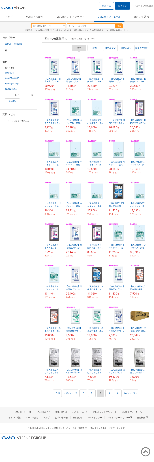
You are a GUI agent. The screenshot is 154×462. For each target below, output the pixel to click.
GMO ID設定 (148, 6)
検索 (119, 26)
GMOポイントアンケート (70, 16)
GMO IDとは (61, 412)
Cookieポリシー (94, 417)
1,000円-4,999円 (12, 78)
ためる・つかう (34, 16)
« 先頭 (57, 393)
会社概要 (142, 417)
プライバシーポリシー (119, 417)
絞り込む (12, 101)
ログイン (122, 6)
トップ (8, 16)
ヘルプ (137, 6)
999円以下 (9, 73)
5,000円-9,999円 (12, 83)
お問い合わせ (61, 417)
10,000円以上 (11, 89)
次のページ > (130, 393)
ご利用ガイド (43, 412)
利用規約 (77, 417)
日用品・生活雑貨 (13, 44)
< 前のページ (70, 393)
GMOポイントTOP (23, 412)
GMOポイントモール (109, 16)
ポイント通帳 (141, 16)
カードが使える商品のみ (17, 121)
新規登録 (106, 6)
